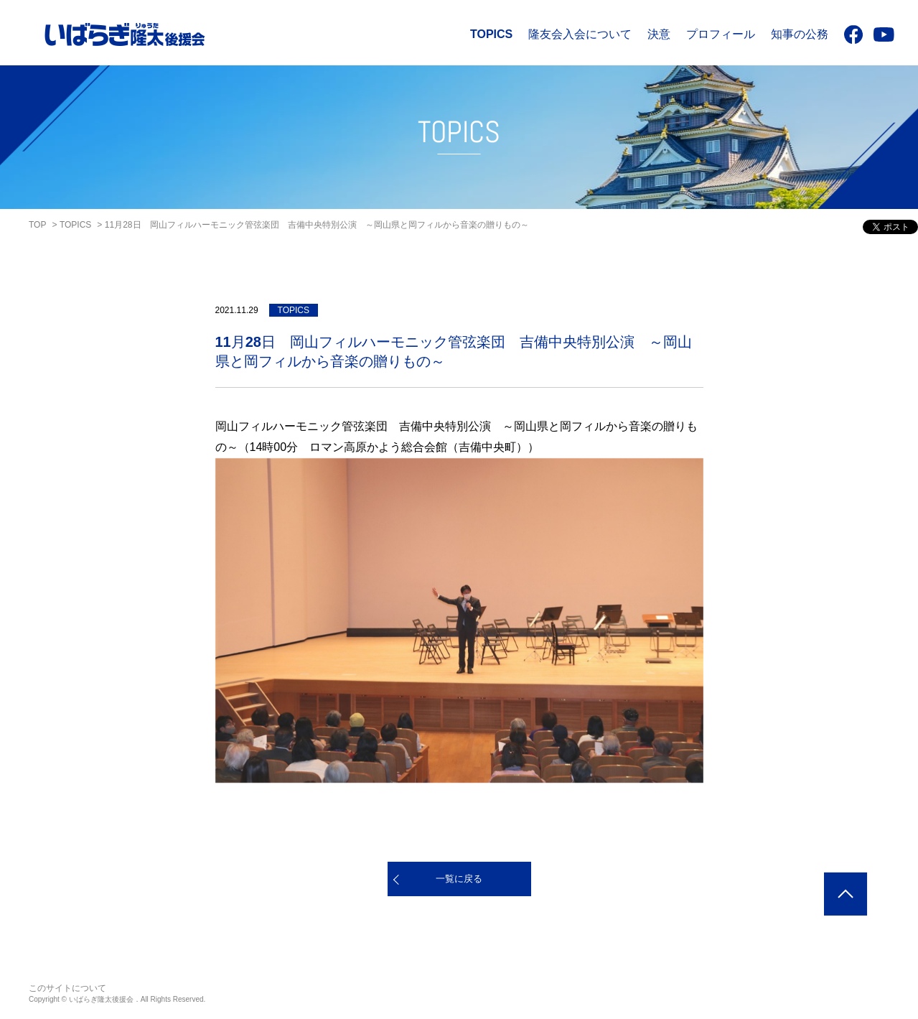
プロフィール (720, 34)
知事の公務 (799, 34)
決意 (658, 34)
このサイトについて (67, 988)
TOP (37, 225)
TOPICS (491, 34)
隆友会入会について (580, 34)
